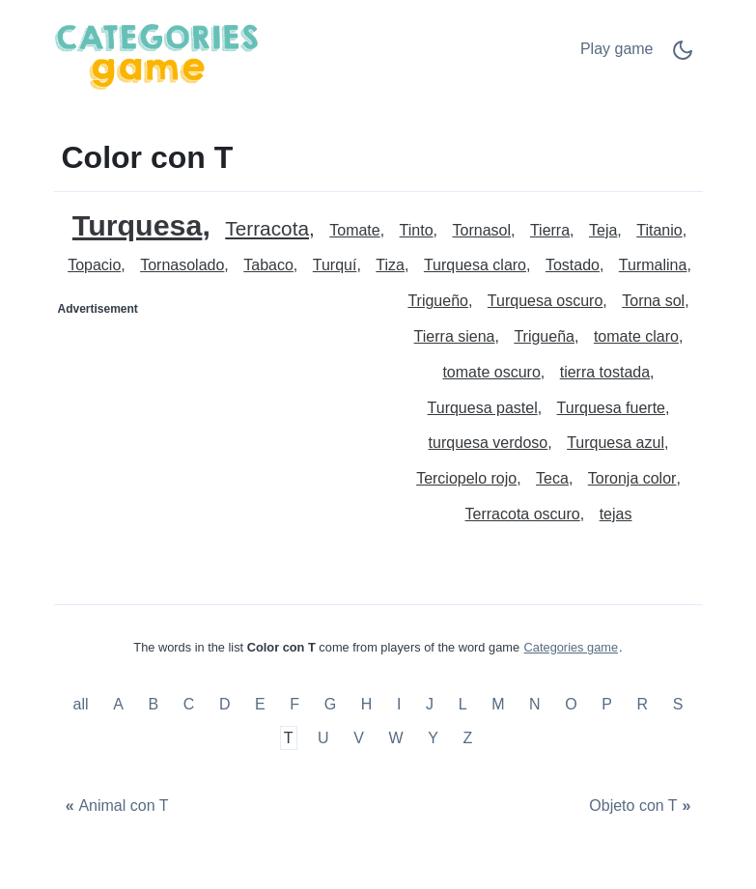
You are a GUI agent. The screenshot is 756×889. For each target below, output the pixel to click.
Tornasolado (182, 265)
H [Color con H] (367, 704)
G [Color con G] (330, 704)
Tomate (354, 230)
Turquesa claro (475, 265)
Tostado (573, 265)
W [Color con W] (396, 738)
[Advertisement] (217, 445)
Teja (603, 230)
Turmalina (653, 265)
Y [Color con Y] (433, 738)
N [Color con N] (535, 704)
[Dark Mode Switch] (682, 56)
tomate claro (636, 336)
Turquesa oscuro (545, 300)
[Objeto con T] (642, 806)
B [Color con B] (153, 704)
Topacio (94, 265)
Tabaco (268, 265)
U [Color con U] (323, 738)
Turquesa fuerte (611, 408)
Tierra (550, 230)
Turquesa (137, 225)
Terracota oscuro (522, 514)
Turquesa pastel (483, 408)
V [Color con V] (358, 738)
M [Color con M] (497, 704)
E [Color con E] (260, 704)
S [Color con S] (678, 704)
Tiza (390, 265)
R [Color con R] (643, 704)
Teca (552, 478)
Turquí (335, 265)
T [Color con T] (289, 738)
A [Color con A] (118, 704)
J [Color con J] (430, 704)
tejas (616, 514)
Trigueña (544, 336)
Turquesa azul (615, 442)
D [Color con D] (225, 704)
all (83, 704)
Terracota (267, 229)
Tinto (417, 230)
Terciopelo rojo (466, 478)
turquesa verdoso (488, 442)
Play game (617, 49)
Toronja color (632, 478)
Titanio (659, 230)
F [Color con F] (294, 704)
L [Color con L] (463, 704)
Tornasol (482, 230)
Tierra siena (454, 336)
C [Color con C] (189, 704)
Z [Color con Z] (468, 738)
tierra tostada (605, 372)
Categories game (571, 647)
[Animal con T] (115, 806)
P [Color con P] (607, 704)
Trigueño (437, 300)
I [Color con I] (399, 704)
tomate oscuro (491, 372)
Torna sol (653, 300)
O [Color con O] (570, 704)
